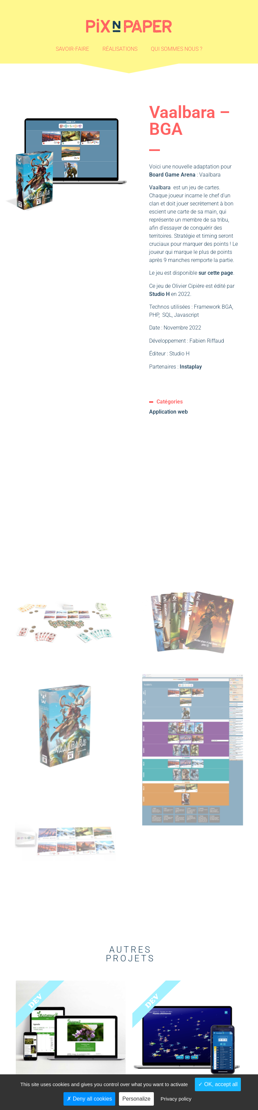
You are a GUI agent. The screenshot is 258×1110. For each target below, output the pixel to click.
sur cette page (216, 273)
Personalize (136, 1099)
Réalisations (119, 49)
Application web (168, 412)
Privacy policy (176, 1099)
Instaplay (191, 366)
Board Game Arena (172, 174)
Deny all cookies (89, 1099)
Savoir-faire (72, 49)
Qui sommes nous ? (176, 49)
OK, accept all (218, 1084)
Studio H (160, 294)
